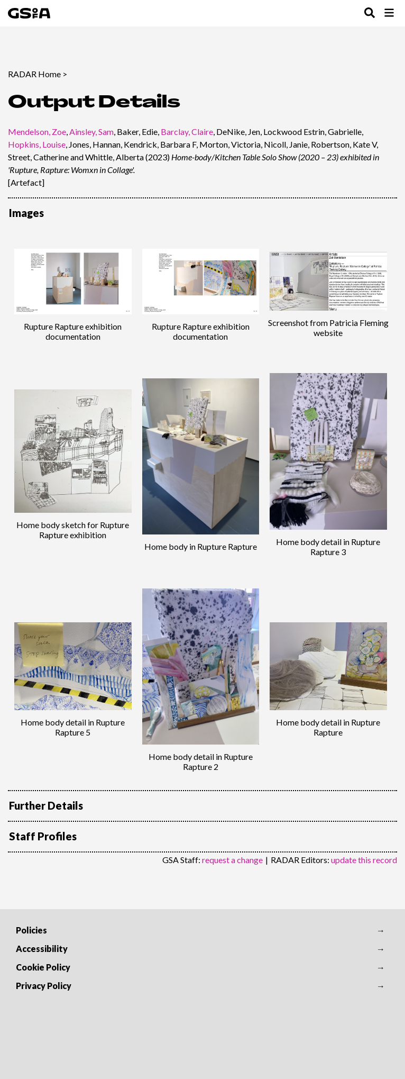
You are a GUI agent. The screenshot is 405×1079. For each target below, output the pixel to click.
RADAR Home (34, 74)
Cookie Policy (43, 967)
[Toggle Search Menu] (370, 13)
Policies (31, 930)
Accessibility (42, 949)
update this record (364, 860)
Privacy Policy (43, 986)
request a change (232, 860)
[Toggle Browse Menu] (389, 13)
